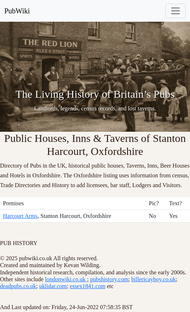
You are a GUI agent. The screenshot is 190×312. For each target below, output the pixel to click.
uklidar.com (53, 286)
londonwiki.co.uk (66, 279)
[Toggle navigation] (175, 11)
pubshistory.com (109, 279)
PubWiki (17, 11)
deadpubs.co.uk (18, 286)
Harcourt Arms (20, 216)
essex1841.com (87, 286)
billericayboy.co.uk (153, 279)
